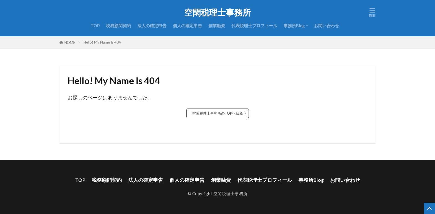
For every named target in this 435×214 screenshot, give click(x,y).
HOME (69, 42)
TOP (95, 25)
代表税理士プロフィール (254, 25)
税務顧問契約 (118, 25)
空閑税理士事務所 (217, 12)
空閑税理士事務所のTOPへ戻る (217, 113)
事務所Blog (294, 25)
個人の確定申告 (187, 25)
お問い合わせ (326, 25)
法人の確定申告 (151, 25)
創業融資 (216, 25)
